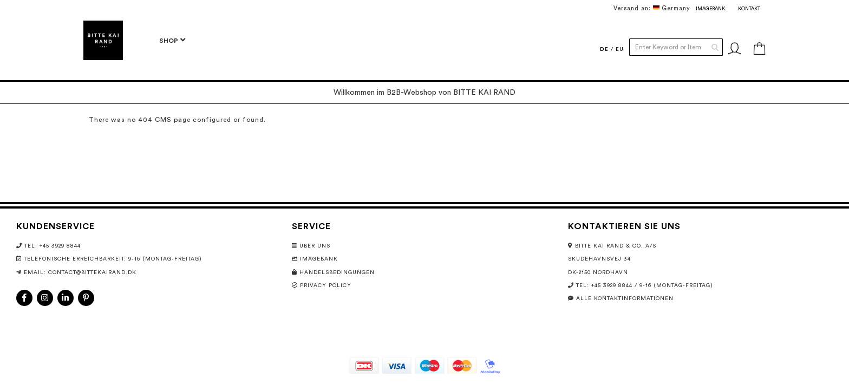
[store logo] (103, 40)
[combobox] (676, 47)
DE (604, 49)
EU (620, 49)
